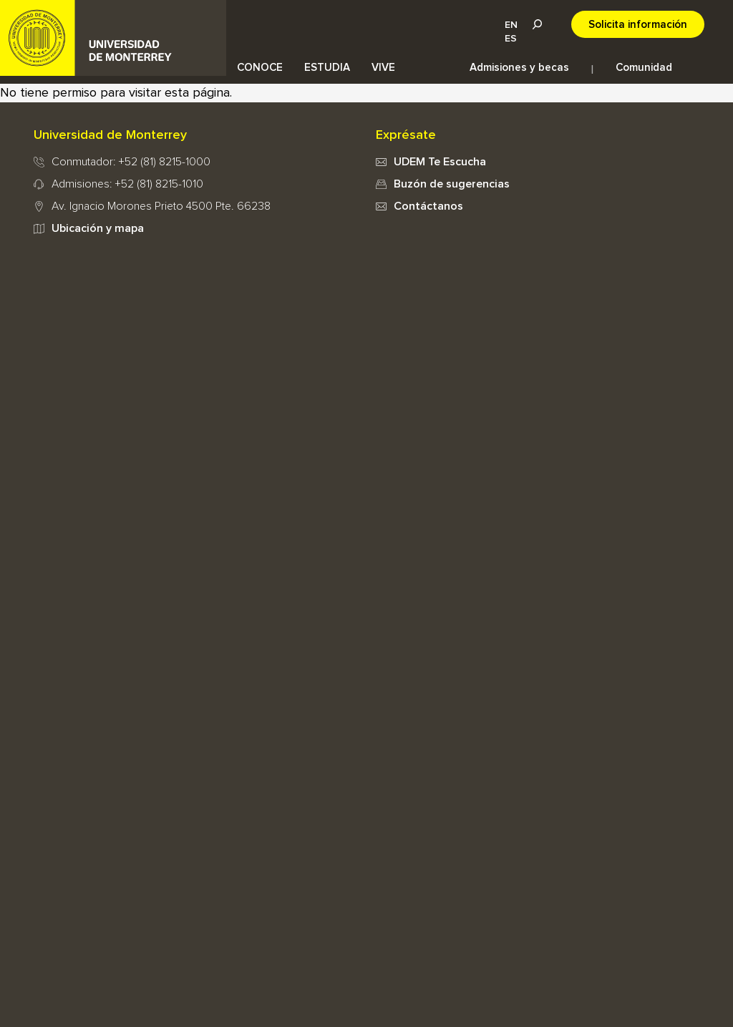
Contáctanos (428, 206)
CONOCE (260, 67)
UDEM (113, 38)
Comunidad (644, 67)
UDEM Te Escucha (440, 161)
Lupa (537, 24)
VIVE (383, 67)
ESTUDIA (327, 67)
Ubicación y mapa (98, 228)
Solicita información (637, 24)
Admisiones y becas (519, 67)
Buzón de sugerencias (452, 184)
